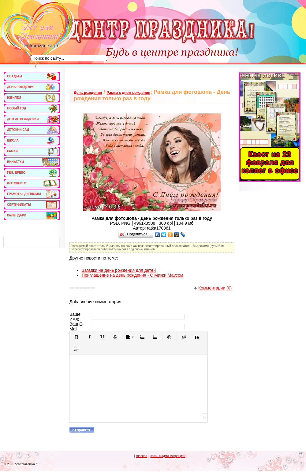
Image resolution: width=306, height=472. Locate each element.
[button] (76, 337)
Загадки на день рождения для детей (119, 270)
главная (141, 456)
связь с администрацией (167, 456)
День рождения (88, 92)
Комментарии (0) (213, 288)
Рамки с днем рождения (128, 92)
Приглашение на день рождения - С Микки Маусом (132, 275)
